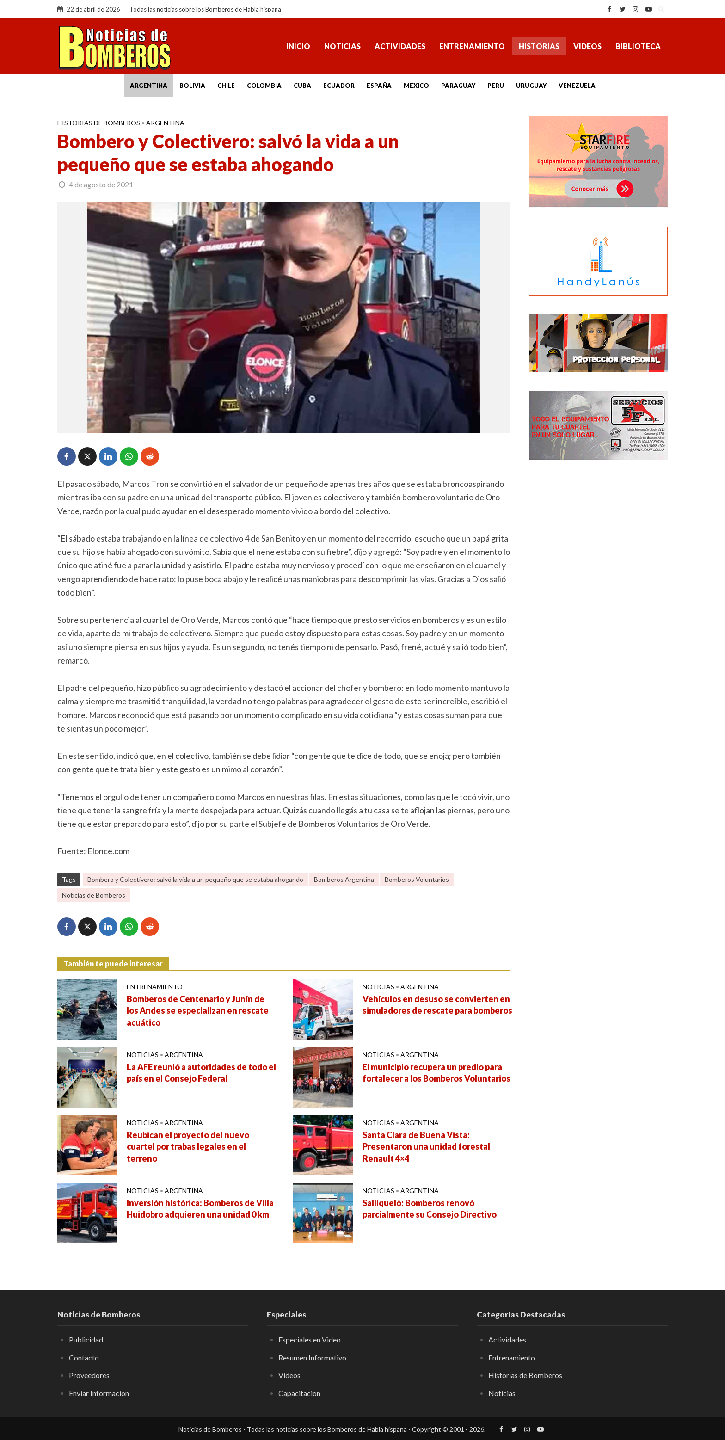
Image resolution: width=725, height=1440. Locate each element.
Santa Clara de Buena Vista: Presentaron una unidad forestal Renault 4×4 (426, 1147)
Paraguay (458, 85)
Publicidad (86, 1339)
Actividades (400, 46)
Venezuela (577, 85)
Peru (495, 85)
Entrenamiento (472, 46)
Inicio (298, 46)
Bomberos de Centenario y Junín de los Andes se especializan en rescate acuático (198, 1011)
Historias (539, 46)
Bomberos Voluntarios (417, 879)
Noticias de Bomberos (93, 895)
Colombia (264, 85)
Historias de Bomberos (98, 123)
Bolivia (192, 85)
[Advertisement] (598, 617)
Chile (226, 85)
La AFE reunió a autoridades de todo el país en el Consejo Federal (201, 1073)
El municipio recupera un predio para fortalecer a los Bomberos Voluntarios (436, 1073)
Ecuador (339, 85)
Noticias (342, 46)
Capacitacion (299, 1393)
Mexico (416, 85)
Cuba (302, 85)
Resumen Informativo (312, 1357)
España (379, 85)
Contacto (84, 1357)
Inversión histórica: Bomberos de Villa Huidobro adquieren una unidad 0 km (200, 1209)
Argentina (148, 85)
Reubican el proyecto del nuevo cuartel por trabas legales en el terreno (188, 1147)
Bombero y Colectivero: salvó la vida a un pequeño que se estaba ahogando (195, 879)
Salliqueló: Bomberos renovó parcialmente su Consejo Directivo (429, 1209)
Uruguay (531, 85)
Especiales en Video (309, 1339)
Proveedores (89, 1375)
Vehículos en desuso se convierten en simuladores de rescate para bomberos (437, 1005)
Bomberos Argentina (344, 879)
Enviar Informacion (99, 1393)
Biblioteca (638, 46)
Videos (587, 46)
